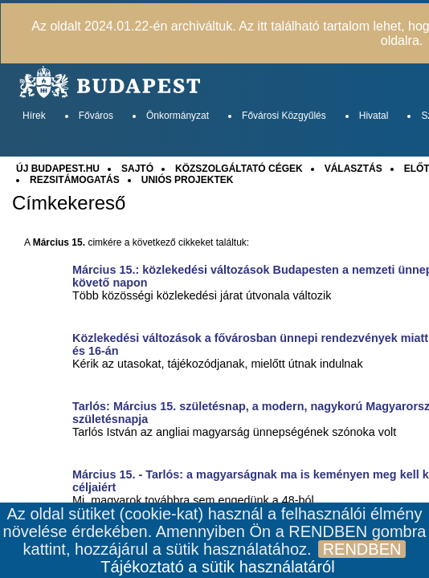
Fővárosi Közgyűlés (284, 115)
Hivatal (374, 115)
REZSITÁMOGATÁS (75, 179)
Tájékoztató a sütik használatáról (217, 567)
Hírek (34, 115)
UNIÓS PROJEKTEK (187, 179)
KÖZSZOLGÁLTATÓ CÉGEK (239, 168)
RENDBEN (362, 549)
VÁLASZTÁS (353, 168)
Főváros (96, 115)
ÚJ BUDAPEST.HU (58, 168)
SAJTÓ (137, 168)
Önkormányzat (177, 115)
